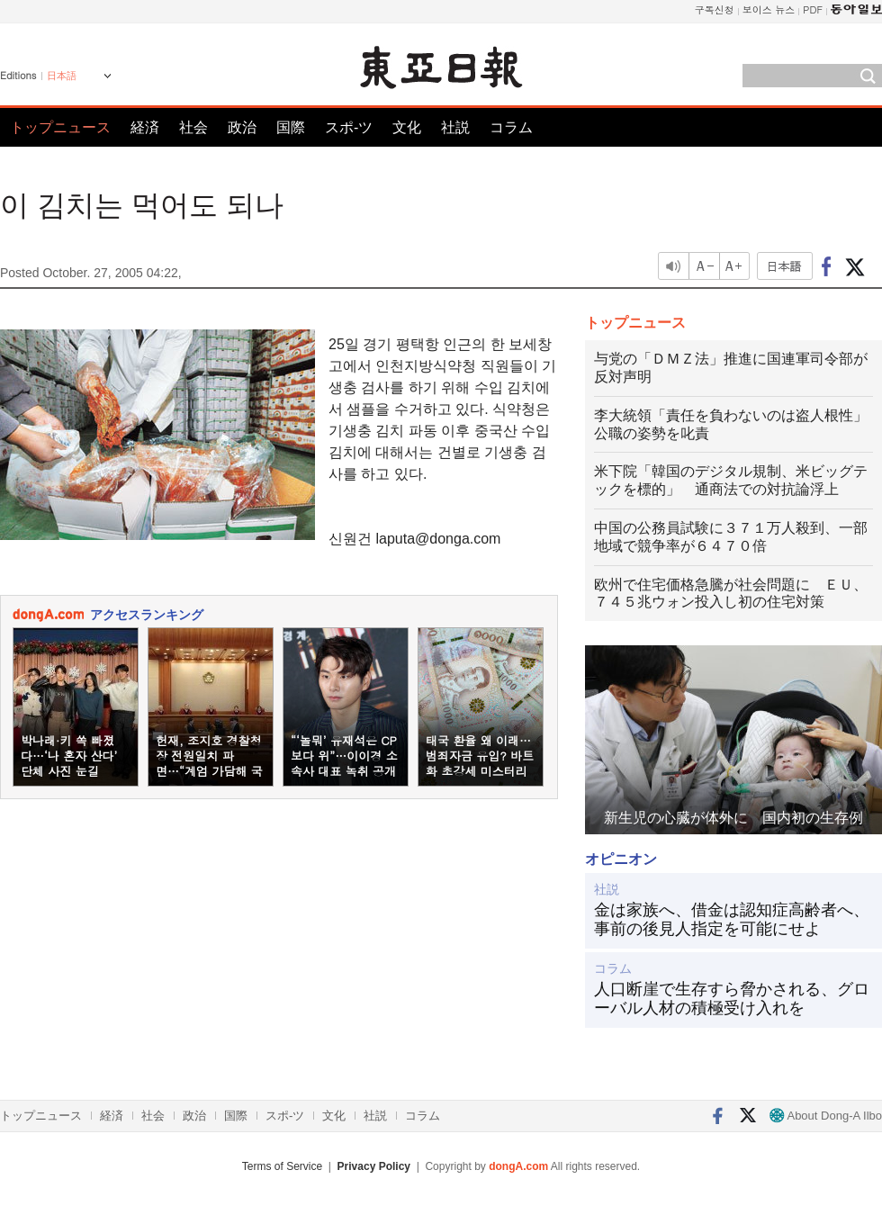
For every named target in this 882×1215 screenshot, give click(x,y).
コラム (511, 127)
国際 (290, 127)
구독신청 (714, 9)
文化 (406, 127)
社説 (455, 127)
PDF (813, 9)
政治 (242, 127)
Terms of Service (282, 1166)
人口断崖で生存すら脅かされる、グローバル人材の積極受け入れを (731, 999)
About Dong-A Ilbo (826, 1115)
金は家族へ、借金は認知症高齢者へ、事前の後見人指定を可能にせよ (731, 920)
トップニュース (60, 127)
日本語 (61, 75)
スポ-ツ (349, 127)
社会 (193, 127)
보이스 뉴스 (769, 9)
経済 (144, 127)
